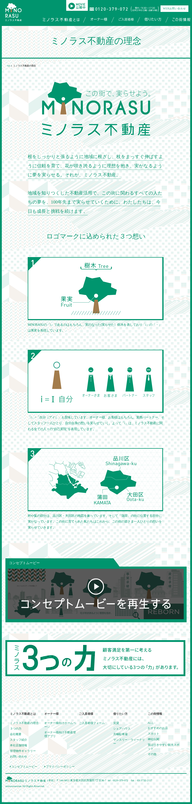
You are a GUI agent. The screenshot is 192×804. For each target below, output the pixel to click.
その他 (152, 754)
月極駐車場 (120, 734)
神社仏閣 (153, 739)
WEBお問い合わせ (174, 8)
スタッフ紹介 (18, 739)
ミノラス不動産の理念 (24, 723)
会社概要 (15, 734)
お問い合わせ (18, 756)
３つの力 (15, 728)
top (8, 65)
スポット (153, 733)
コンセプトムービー (23, 766)
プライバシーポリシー (59, 766)
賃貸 (116, 723)
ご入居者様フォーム (92, 723)
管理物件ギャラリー (23, 750)
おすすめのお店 (158, 728)
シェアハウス (121, 728)
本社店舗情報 (18, 745)
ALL (150, 722)
